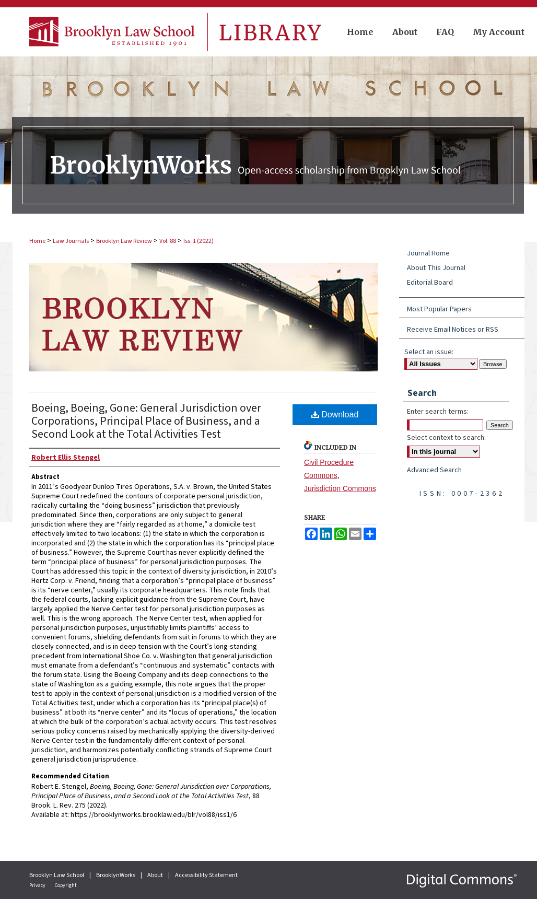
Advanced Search (434, 470)
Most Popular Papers (439, 309)
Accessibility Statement (206, 875)
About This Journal (436, 268)
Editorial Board (430, 282)
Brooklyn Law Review (124, 241)
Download (335, 414)
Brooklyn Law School (57, 875)
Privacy (37, 885)
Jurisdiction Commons (340, 488)
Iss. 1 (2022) (198, 241)
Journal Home (428, 253)
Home (37, 241)
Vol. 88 (167, 241)
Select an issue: (428, 352)
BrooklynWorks (116, 875)
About (155, 875)
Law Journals (71, 241)
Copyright (66, 885)
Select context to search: (446, 438)
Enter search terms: (438, 411)
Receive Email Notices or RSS (452, 329)
